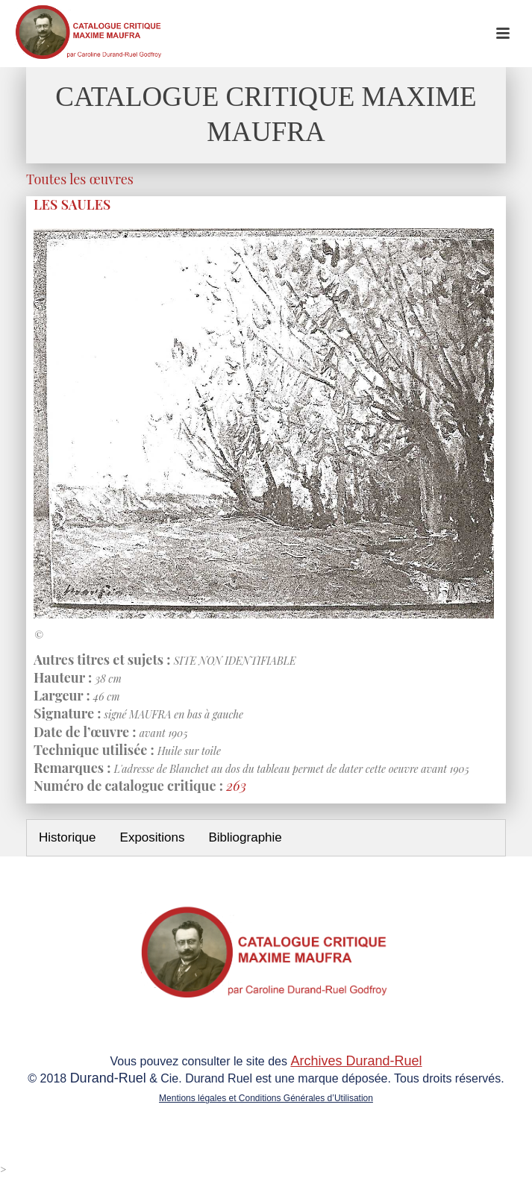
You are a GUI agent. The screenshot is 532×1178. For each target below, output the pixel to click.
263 (236, 786)
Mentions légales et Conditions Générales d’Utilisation (266, 1098)
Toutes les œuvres (80, 179)
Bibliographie (244, 837)
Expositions (152, 837)
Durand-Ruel (108, 1078)
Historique (67, 837)
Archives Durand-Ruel (356, 1060)
